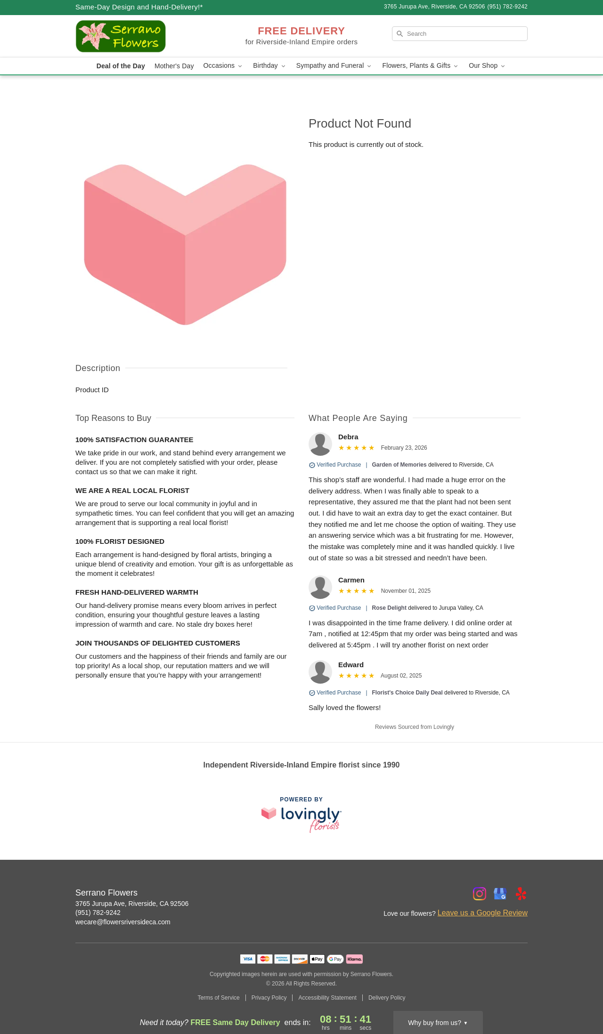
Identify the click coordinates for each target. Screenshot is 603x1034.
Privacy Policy (269, 998)
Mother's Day (174, 66)
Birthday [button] (270, 66)
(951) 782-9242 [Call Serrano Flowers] (98, 912)
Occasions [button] (224, 66)
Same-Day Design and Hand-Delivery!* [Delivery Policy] (139, 7)
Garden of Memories (399, 464)
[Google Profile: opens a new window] (500, 893)
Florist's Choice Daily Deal (407, 692)
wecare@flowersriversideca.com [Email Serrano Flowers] (123, 922)
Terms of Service (218, 998)
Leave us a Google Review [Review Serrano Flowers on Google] (483, 913)
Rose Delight (389, 608)
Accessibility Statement (327, 998)
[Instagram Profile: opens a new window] (479, 893)
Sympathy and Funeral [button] (334, 66)
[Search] (460, 33)
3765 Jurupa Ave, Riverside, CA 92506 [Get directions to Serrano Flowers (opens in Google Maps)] (131, 903)
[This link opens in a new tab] (301, 814)
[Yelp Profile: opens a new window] (521, 893)
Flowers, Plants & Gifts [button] (420, 66)
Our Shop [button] (487, 66)
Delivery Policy (387, 998)
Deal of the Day (121, 66)
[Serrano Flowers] (143, 36)
